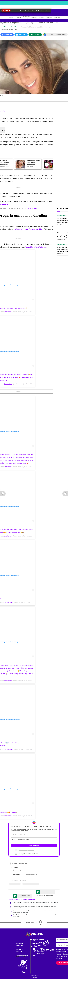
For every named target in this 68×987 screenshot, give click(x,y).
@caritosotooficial (30, 874)
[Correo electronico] (34, 834)
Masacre (48, 11)
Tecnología (56, 17)
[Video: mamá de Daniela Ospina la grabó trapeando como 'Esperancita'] (20, 164)
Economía (49, 17)
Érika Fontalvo (12, 11)
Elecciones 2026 (26, 17)
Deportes (34, 17)
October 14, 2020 (31, 208)
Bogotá (19, 17)
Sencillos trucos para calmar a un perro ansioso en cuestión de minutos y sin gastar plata (34, 915)
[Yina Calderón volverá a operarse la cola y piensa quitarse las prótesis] (49, 164)
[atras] (47, 165)
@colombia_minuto (19, 870)
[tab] (22, 896)
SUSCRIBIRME (34, 845)
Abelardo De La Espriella (26, 11)
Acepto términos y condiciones (26, 850)
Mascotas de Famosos (30, 884)
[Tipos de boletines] (34, 839)
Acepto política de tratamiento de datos (28, 853)
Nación (11, 17)
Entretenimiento (9, 27)
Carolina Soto (8, 312)
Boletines (5, 10)
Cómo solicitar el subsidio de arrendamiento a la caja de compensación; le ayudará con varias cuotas (34, 911)
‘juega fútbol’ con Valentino (35, 247)
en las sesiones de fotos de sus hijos (28, 229)
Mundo (41, 17)
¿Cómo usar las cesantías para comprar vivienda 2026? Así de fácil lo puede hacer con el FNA (34, 907)
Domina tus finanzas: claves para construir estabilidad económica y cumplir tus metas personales (35, 903)
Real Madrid (39, 11)
